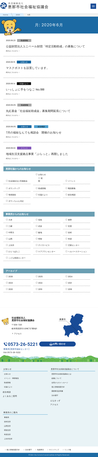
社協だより (24, 83)
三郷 (10, 226)
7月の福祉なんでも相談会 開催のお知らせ (34, 132)
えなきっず (55, 400)
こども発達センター (17, 258)
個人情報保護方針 (13, 449)
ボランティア (14, 188)
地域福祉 (12, 194)
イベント (24, 148)
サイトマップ (54, 449)
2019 (40, 289)
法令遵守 (28, 449)
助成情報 (24, 40)
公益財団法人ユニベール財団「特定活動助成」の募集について (45, 46)
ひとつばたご (14, 251)
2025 (40, 276)
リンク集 (67, 449)
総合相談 (41, 126)
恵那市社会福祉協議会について (65, 369)
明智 (40, 239)
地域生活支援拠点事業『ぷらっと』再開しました (37, 154)
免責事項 (40, 449)
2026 (10, 276)
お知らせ (24, 62)
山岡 (10, 239)
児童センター (73, 245)
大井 (10, 219)
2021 (70, 283)
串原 (70, 239)
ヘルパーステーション (77, 251)
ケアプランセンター (46, 251)
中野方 (11, 232)
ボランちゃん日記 (16, 201)
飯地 (40, 232)
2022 (40, 283)
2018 (70, 289)
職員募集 (72, 188)
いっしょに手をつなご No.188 (25, 89)
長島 (40, 219)
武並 (40, 226)
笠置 (70, 226)
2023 (10, 283)
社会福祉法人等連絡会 (17, 181)
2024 (70, 276)
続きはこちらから (12, 51)
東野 (70, 219)
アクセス (17, 333)
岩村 (70, 232)
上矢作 (11, 245)
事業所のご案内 (10, 412)
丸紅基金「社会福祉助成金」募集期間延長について (38, 111)
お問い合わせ (58, 344)
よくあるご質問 (10, 396)
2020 (10, 289)
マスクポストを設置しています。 (27, 68)
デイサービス (44, 245)
